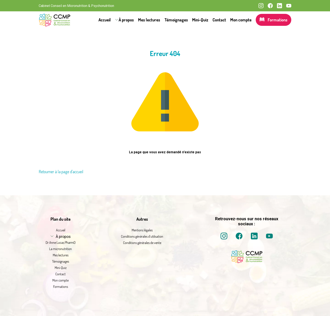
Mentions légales (142, 230)
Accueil (104, 19)
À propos (126, 19)
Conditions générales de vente (142, 243)
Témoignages (176, 19)
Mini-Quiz (200, 19)
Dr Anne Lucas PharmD (61, 242)
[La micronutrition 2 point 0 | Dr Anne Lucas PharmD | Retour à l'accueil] (246, 262)
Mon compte (240, 19)
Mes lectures (149, 19)
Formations (273, 20)
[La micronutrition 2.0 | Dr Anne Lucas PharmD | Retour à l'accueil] (54, 19)
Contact (219, 19)
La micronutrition (60, 249)
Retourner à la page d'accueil (61, 171)
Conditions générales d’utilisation (142, 236)
